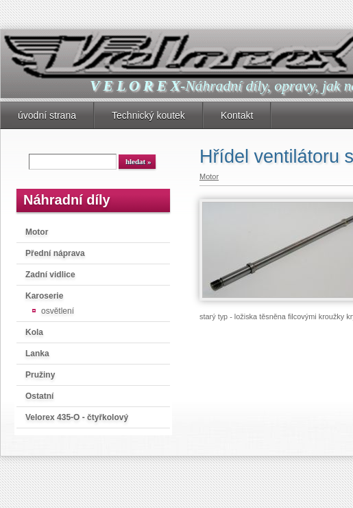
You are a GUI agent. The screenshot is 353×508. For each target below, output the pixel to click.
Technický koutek (148, 115)
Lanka (37, 353)
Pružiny (40, 375)
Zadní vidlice (50, 274)
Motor (36, 232)
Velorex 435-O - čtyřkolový (76, 417)
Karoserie (44, 296)
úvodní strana (47, 115)
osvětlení (57, 311)
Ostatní (39, 396)
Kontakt (237, 115)
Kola (34, 332)
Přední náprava (55, 253)
